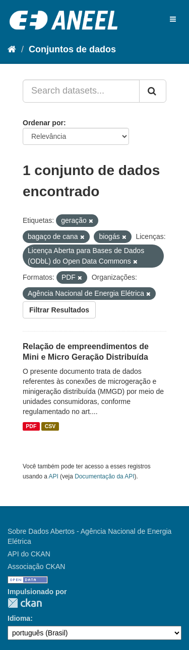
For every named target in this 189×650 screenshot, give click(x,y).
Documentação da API (104, 476)
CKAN (25, 603)
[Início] (12, 49)
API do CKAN (29, 554)
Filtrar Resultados (59, 310)
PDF (31, 426)
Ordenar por (43, 123)
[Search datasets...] (81, 91)
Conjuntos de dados (72, 49)
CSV (50, 426)
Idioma (19, 618)
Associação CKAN (36, 566)
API (53, 476)
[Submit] (152, 91)
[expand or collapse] (172, 19)
